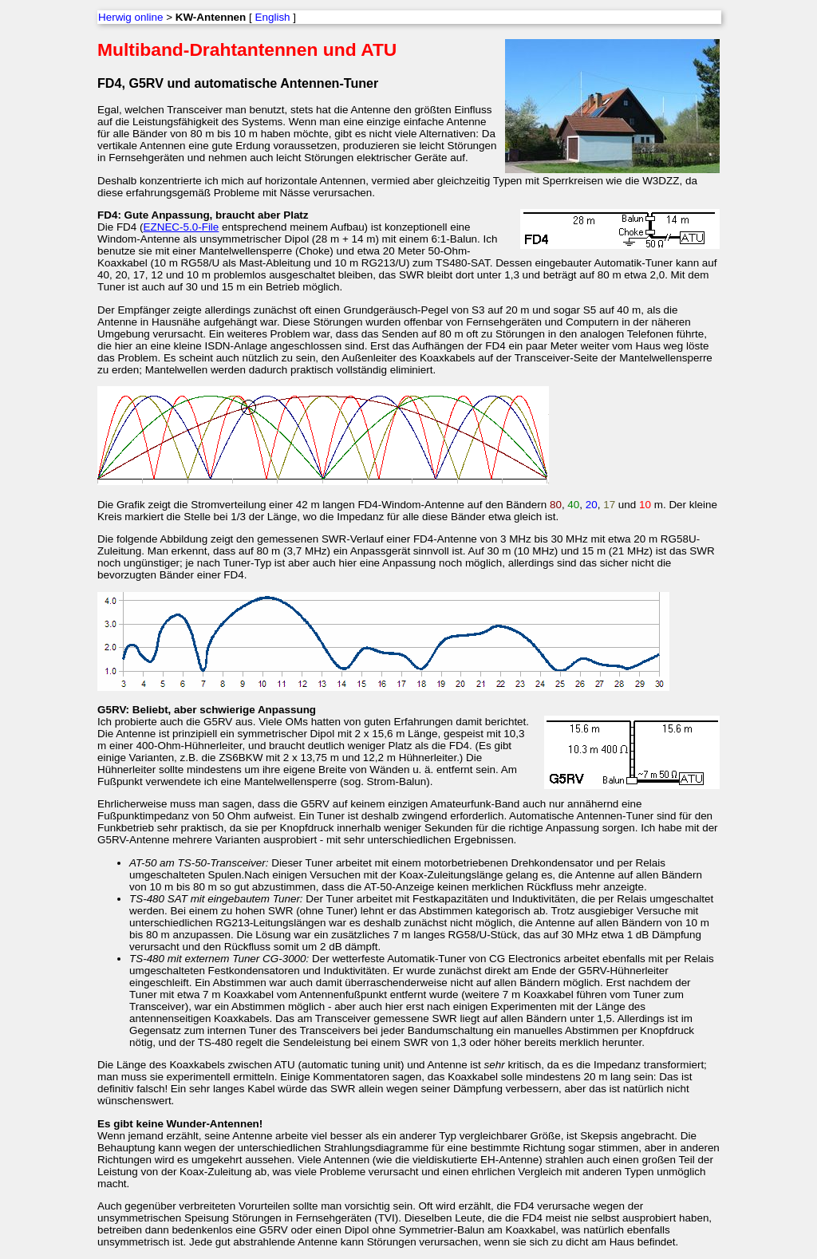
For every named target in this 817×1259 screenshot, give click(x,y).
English (272, 17)
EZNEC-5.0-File (181, 227)
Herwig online (130, 17)
